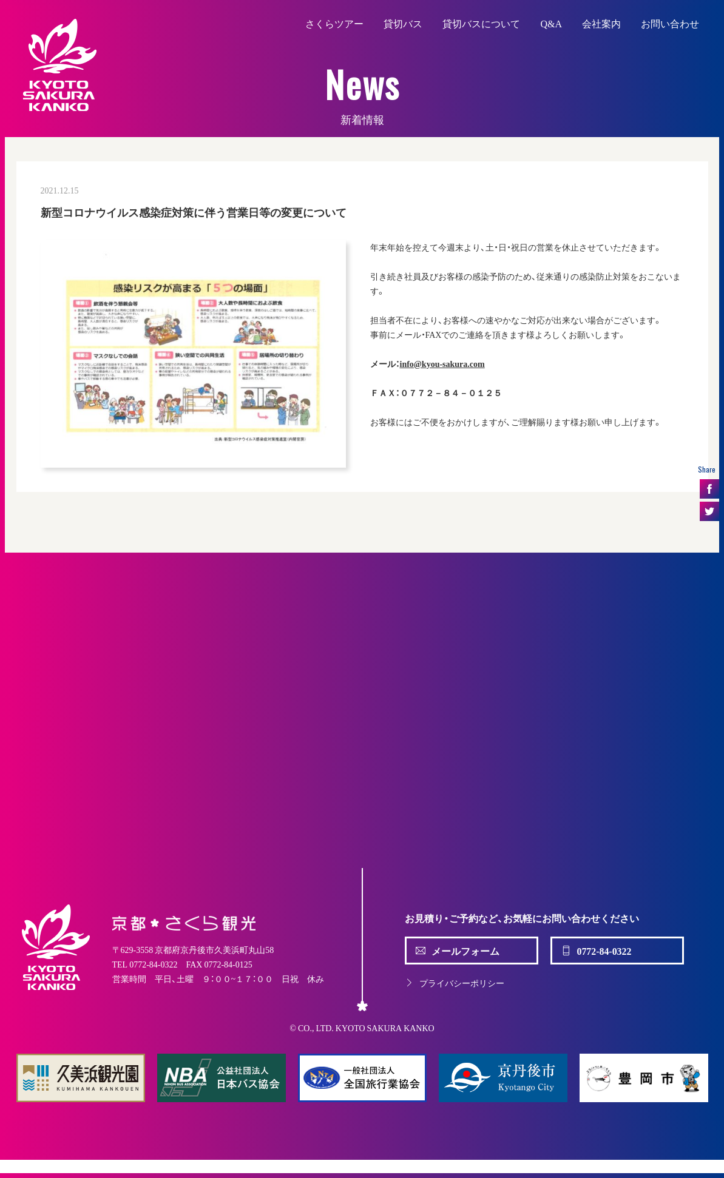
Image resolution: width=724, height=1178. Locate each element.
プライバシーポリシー (454, 983)
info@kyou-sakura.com (442, 363)
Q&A (551, 23)
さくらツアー (334, 23)
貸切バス (403, 23)
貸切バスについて (481, 23)
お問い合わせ (670, 23)
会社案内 (601, 23)
